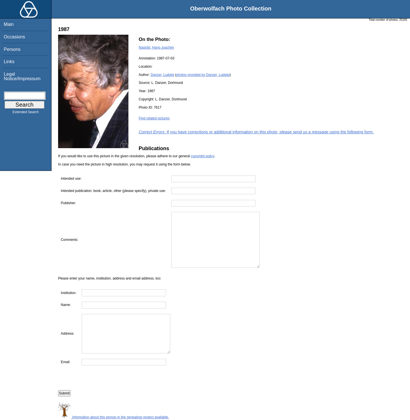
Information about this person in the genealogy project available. (113, 417)
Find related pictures (154, 118)
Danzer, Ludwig (162, 75)
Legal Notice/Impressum (22, 76)
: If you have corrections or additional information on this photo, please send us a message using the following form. (256, 132)
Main (9, 24)
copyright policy (202, 156)
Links (9, 61)
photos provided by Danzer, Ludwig (202, 75)
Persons (12, 49)
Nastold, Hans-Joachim (156, 47)
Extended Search (26, 113)
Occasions (14, 36)
